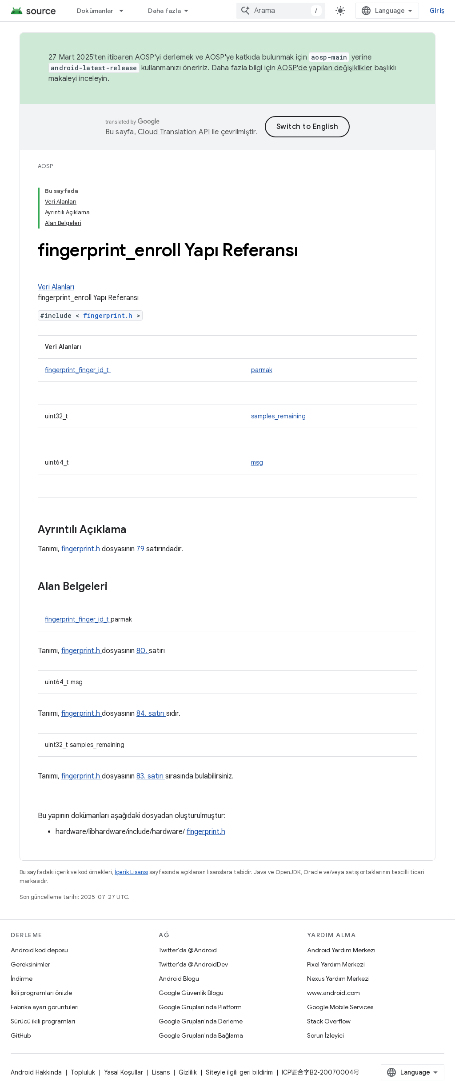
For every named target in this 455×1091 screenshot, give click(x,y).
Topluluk (83, 1072)
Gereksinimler (30, 964)
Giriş (437, 11)
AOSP (45, 166)
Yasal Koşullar (123, 1072)
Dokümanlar (95, 11)
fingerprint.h (109, 315)
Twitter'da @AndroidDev (193, 964)
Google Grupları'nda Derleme (201, 1021)
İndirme (21, 979)
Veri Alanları (56, 287)
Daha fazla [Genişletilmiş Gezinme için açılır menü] (164, 11)
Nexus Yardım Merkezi (338, 979)
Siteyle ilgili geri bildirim (239, 1072)
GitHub (21, 1035)
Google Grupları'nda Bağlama (201, 1035)
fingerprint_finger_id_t (78, 370)
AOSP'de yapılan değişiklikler (324, 68)
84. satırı (151, 713)
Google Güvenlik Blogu (191, 993)
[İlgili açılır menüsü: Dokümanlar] (125, 10)
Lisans (161, 1072)
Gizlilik (188, 1072)
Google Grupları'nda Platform (200, 1007)
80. (142, 650)
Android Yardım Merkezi (341, 950)
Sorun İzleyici (325, 1035)
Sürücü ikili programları (43, 1021)
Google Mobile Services (340, 1007)
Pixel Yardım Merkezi (336, 964)
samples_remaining (278, 416)
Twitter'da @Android (188, 950)
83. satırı (150, 776)
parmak (261, 370)
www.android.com (333, 993)
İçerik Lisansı (131, 872)
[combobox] (280, 11)
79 (141, 549)
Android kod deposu (39, 950)
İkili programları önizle (41, 993)
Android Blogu (179, 979)
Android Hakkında (36, 1072)
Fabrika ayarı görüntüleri (45, 1007)
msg (257, 462)
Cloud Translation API (174, 132)
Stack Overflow (329, 1021)
